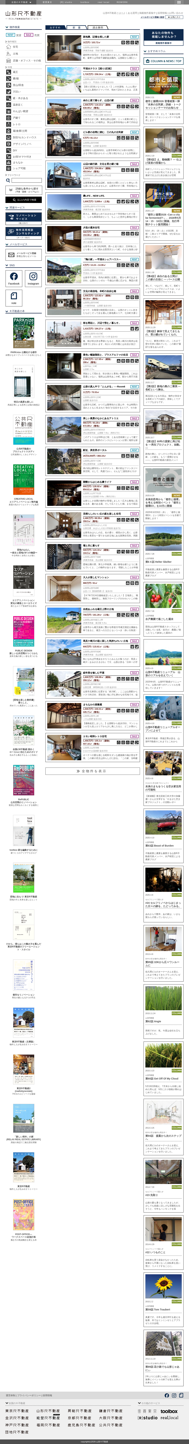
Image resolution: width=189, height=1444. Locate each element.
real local (103, 2)
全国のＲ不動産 (21, 2)
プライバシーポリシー (29, 1395)
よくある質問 (130, 13)
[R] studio (66, 2)
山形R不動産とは (112, 13)
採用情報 (162, 13)
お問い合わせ (176, 13)
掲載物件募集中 (147, 13)
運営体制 (10, 1395)
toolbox (84, 2)
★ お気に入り (174, 17)
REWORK (122, 2)
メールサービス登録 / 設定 (152, 17)
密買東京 (47, 2)
